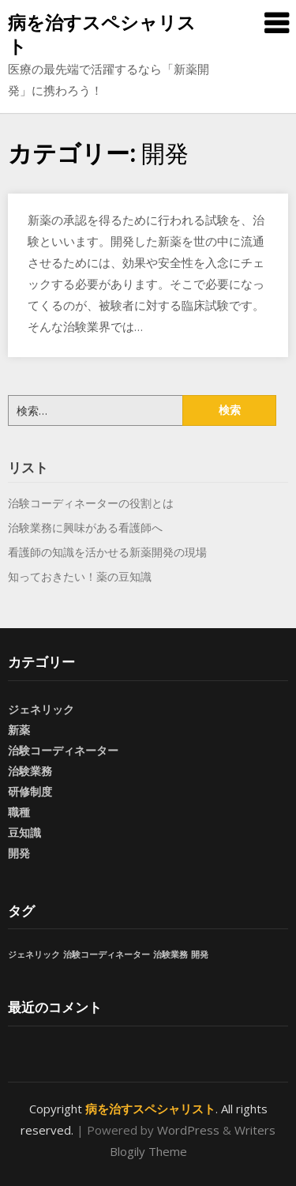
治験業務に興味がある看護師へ (85, 527)
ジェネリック (41, 709)
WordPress (188, 1130)
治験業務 (30, 770)
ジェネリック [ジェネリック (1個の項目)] (34, 954)
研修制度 (30, 791)
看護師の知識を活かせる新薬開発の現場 (107, 551)
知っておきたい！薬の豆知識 (80, 576)
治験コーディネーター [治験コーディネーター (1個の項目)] (106, 954)
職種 (19, 811)
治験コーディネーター (63, 750)
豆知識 (24, 832)
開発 (19, 852)
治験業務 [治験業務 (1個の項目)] (170, 954)
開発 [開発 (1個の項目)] (199, 954)
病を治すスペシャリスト (102, 33)
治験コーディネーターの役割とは (91, 502)
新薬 (19, 729)
